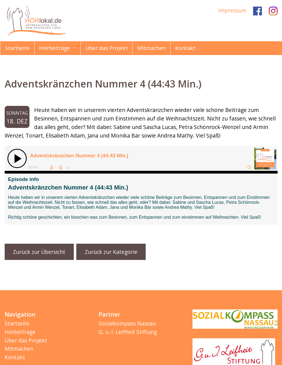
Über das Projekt (106, 48)
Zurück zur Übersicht (39, 252)
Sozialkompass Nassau (127, 323)
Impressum (232, 10)
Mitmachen (151, 48)
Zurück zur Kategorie (111, 252)
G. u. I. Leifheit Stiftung (128, 332)
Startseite (17, 48)
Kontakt (185, 48)
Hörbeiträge (54, 48)
